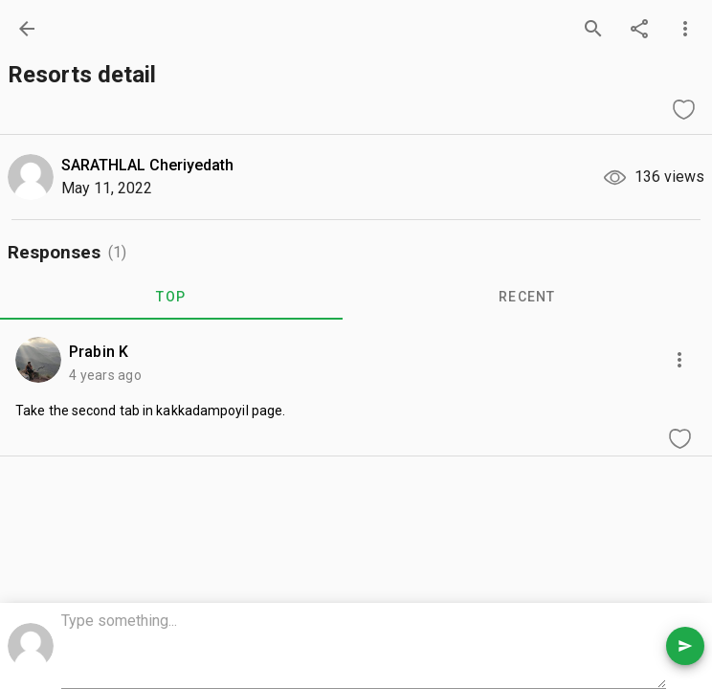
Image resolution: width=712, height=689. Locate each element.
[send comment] (685, 646)
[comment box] (363, 648)
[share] (639, 29)
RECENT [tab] (527, 296)
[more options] (685, 29)
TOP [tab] (171, 296)
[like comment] (679, 438)
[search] (593, 29)
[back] (27, 29)
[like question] (683, 109)
